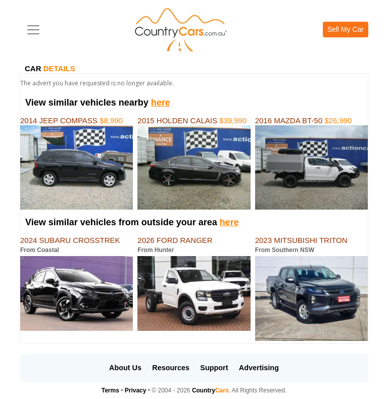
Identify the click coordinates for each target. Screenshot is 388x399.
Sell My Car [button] (345, 29)
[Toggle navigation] (33, 29)
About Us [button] (125, 368)
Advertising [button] (259, 368)
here (160, 102)
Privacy (136, 390)
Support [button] (214, 368)
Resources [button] (170, 368)
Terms (110, 390)
